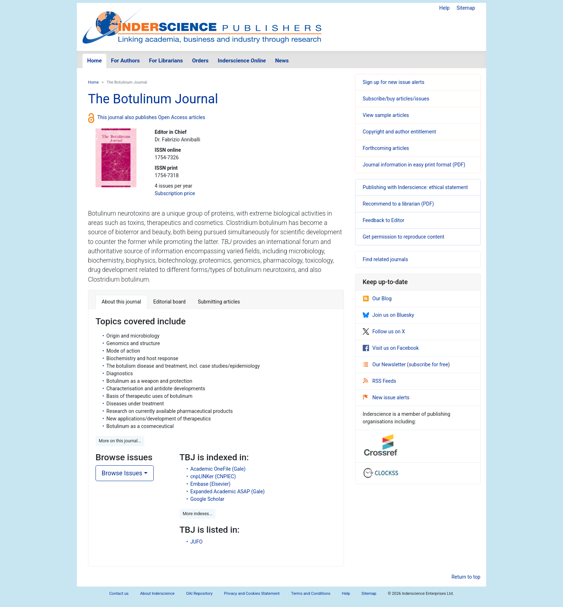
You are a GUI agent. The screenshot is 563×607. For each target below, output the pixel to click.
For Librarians (166, 60)
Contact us (119, 593)
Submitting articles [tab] (219, 302)
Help (444, 8)
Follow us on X (384, 331)
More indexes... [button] (198, 513)
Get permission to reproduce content (403, 237)
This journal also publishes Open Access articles (151, 117)
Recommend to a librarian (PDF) (398, 204)
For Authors (125, 60)
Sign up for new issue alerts (393, 82)
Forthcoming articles (386, 148)
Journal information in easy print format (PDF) (414, 165)
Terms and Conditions (310, 593)
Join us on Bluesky (388, 315)
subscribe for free (428, 364)
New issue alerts (386, 397)
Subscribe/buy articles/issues (396, 99)
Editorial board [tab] (169, 302)
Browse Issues (122, 473)
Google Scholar (207, 499)
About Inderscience (157, 593)
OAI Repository (199, 593)
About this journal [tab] (121, 302)
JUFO (196, 542)
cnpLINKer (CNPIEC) (213, 476)
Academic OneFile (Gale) (218, 469)
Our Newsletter (385, 364)
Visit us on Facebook (391, 348)
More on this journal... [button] (120, 440)
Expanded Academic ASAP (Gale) (227, 491)
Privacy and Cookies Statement (252, 593)
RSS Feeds (379, 381)
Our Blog (377, 298)
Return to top (465, 577)
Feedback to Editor (383, 220)
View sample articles (386, 115)
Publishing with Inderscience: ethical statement (415, 187)
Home (94, 60)
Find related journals (385, 259)
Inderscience (242, 60)
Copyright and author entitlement (399, 132)
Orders (200, 60)
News (282, 60)
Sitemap (466, 8)
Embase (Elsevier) (210, 484)
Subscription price (175, 193)
